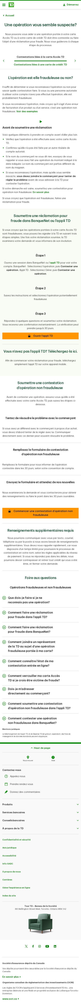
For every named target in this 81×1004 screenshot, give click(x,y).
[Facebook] (33, 947)
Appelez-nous (15, 776)
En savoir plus (41, 192)
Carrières (7, 880)
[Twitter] (26, 947)
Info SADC (7, 864)
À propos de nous (11, 872)
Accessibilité (9, 856)
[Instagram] (39, 947)
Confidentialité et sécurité (16, 840)
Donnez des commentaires (23, 792)
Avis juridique (9, 848)
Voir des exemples (27, 111)
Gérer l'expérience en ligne (16, 888)
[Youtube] (47, 947)
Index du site (9, 896)
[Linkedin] (55, 947)
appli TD (55, 263)
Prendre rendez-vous (19, 784)
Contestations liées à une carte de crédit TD (40, 64)
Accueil (9, 15)
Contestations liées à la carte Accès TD (40, 57)
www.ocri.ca (9, 999)
